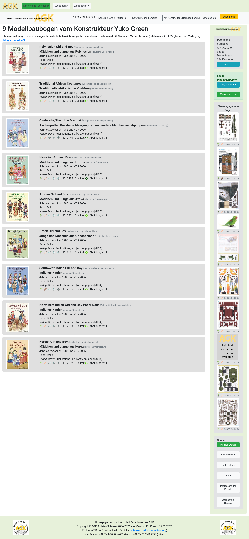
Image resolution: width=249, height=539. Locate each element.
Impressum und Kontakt (228, 488)
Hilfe (228, 475)
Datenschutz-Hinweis (228, 502)
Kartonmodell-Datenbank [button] (36, 5)
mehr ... (228, 64)
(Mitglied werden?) (13, 40)
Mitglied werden (228, 94)
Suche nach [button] (61, 5)
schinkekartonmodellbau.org (148, 530)
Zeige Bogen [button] (80, 5)
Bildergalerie (228, 465)
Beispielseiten (228, 454)
